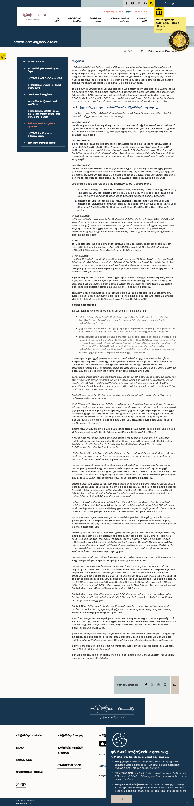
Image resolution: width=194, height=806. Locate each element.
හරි (121, 799)
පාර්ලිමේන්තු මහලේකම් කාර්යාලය (119, 19)
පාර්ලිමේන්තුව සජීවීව (141, 19)
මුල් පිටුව (57, 19)
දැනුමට (129, 12)
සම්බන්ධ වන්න (141, 12)
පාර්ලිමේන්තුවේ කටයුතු (94, 19)
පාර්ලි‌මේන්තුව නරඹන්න (113, 12)
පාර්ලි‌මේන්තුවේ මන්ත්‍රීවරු (74, 19)
